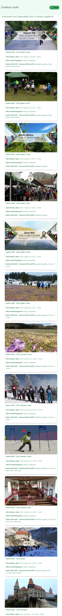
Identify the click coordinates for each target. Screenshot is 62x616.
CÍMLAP (54, 8)
